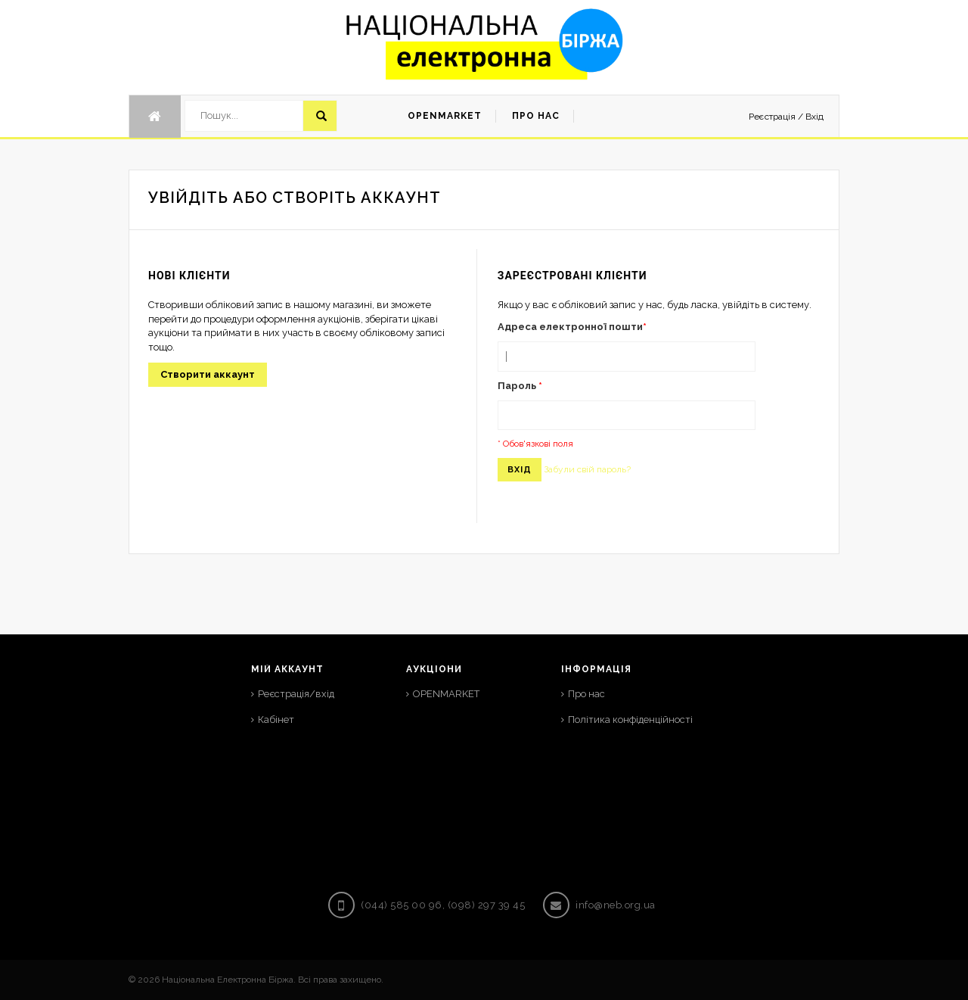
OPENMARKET (446, 693)
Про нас (586, 693)
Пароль (520, 385)
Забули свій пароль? (587, 469)
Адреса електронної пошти (572, 326)
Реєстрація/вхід (296, 693)
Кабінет (276, 719)
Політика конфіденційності (630, 719)
